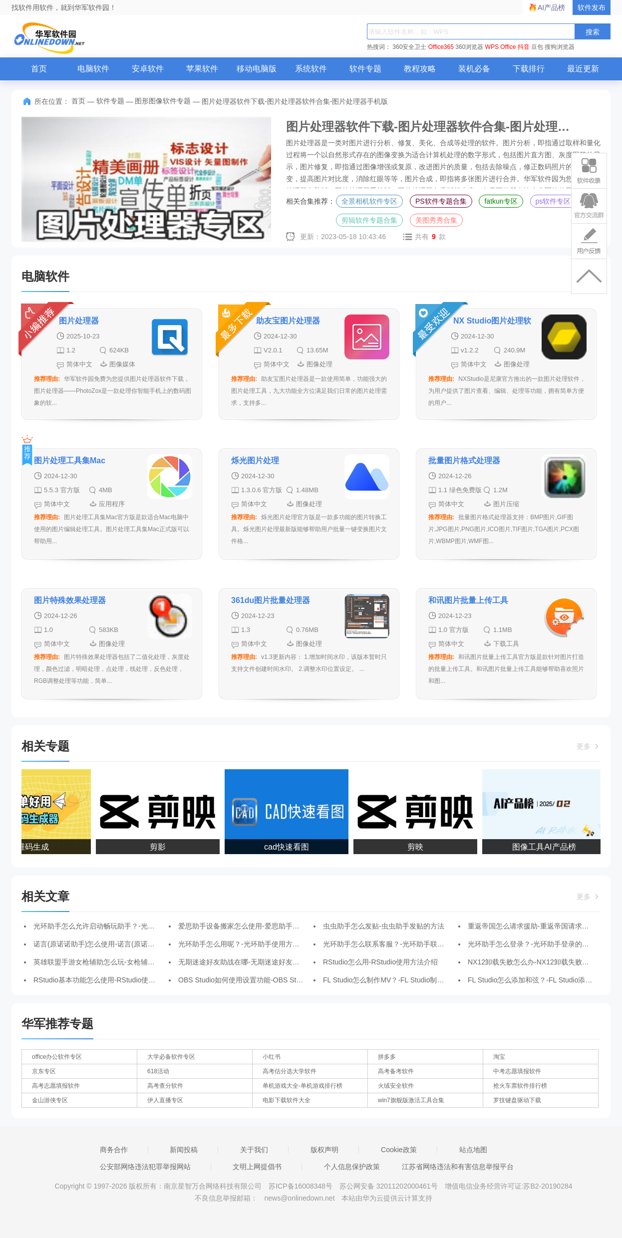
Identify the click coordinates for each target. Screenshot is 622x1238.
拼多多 (387, 1056)
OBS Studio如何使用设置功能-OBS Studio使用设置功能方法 (271, 980)
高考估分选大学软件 (289, 1071)
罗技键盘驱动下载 (517, 1100)
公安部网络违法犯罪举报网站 (145, 1166)
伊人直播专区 (165, 1100)
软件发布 (592, 7)
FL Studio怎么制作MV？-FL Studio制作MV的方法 (399, 980)
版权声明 (324, 1149)
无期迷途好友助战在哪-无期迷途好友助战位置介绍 (256, 962)
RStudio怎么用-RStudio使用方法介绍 (380, 962)
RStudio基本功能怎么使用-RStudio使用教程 (101, 980)
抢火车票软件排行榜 (520, 1085)
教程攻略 (420, 68)
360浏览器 (469, 46)
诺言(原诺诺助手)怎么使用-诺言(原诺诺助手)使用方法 (116, 944)
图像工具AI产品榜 (546, 847)
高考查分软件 (165, 1085)
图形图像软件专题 (163, 101)
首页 (39, 68)
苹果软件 (202, 68)
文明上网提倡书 (257, 1166)
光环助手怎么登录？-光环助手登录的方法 (532, 944)
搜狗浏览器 (560, 46)
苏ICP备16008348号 (300, 1186)
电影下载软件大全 (287, 1100)
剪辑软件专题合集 (369, 220)
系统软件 (311, 68)
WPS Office (500, 46)
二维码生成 (31, 847)
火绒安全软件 (396, 1085)
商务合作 (114, 1149)
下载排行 (529, 68)
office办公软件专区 (57, 1056)
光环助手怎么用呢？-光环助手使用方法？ (242, 944)
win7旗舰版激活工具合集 (411, 1100)
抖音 (524, 46)
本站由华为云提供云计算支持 (386, 1198)
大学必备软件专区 (171, 1056)
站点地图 (473, 1149)
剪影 (160, 847)
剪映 (418, 847)
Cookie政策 (399, 1149)
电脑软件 (93, 68)
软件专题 (365, 68)
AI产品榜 (551, 7)
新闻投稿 (184, 1149)
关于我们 (254, 1149)
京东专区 (44, 1071)
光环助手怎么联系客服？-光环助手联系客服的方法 (401, 944)
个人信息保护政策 (352, 1166)
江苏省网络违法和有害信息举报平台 (458, 1166)
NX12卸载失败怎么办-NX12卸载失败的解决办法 (542, 962)
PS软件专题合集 (441, 201)
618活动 (158, 1071)
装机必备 (474, 68)
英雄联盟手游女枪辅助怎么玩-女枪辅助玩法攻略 (108, 962)
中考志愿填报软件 (517, 1071)
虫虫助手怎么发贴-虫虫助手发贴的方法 (383, 926)
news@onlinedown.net (299, 1198)
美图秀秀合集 (436, 220)
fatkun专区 (500, 201)
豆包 (537, 46)
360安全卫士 (409, 46)
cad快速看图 (289, 847)
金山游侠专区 (50, 1100)
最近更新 (583, 68)
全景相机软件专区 (369, 201)
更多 (589, 746)
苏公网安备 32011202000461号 (389, 1186)
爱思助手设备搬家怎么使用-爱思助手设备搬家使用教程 (263, 926)
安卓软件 (148, 68)
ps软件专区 (553, 201)
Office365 (441, 46)
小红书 (272, 1056)
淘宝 (499, 1056)
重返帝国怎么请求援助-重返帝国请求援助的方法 (542, 926)
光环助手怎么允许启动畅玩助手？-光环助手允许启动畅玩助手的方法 (139, 926)
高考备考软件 (396, 1071)
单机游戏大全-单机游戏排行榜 (302, 1085)
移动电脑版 (257, 68)
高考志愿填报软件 (56, 1085)
